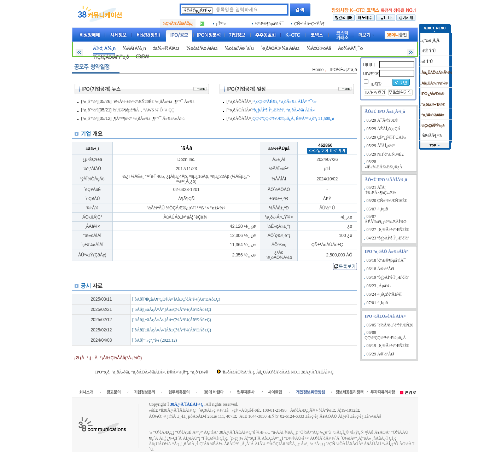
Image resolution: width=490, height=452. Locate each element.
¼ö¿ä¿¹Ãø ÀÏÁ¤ (201, 48)
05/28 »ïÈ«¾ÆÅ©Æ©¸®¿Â (383, 164)
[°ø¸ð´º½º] (89, 101)
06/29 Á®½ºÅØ (380, 354)
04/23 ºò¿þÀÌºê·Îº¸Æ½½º (388, 238)
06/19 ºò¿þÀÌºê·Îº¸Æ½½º (388, 277)
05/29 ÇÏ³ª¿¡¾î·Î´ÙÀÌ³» (387, 137)
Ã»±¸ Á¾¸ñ (104, 48)
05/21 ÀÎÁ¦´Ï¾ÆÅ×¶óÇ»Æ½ (380, 190)
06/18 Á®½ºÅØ (380, 268)
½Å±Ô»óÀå (318, 48)
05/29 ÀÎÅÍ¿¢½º (381, 145)
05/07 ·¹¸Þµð (377, 209)
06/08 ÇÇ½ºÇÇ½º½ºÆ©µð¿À (385, 335)
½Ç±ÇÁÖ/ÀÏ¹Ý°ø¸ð (111, 57)
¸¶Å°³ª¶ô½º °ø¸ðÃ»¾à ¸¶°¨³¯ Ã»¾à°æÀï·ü (149, 118)
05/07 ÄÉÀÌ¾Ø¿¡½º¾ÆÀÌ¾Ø (385, 219)
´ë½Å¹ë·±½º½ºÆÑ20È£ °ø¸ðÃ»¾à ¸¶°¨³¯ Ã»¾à (153, 101)
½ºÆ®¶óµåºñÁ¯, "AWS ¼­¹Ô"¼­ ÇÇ (143, 110)
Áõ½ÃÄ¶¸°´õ (350, 48)
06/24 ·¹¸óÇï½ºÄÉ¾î (384, 294)
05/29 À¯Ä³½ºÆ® (382, 120)
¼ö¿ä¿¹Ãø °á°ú (238, 48)
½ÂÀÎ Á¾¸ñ (134, 48)
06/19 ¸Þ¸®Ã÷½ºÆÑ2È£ (388, 345)
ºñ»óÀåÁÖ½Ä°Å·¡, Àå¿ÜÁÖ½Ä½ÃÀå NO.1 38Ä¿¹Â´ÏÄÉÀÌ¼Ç (277, 372)
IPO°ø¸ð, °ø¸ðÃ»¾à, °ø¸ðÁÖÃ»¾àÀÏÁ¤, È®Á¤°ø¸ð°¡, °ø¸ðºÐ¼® (151, 372)
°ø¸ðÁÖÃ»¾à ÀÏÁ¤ (280, 48)
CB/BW (142, 56)
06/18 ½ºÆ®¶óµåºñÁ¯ (386, 260)
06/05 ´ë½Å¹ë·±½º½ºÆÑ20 (390, 325)
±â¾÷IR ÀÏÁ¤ (166, 48)
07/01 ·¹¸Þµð (377, 302)
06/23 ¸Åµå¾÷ (379, 285)
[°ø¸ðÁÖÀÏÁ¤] (239, 101)
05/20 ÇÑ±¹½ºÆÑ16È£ (387, 200)
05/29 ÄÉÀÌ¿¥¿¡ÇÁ (384, 128)
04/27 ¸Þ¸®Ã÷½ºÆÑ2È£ (388, 229)
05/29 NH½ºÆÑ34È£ (385, 154)
